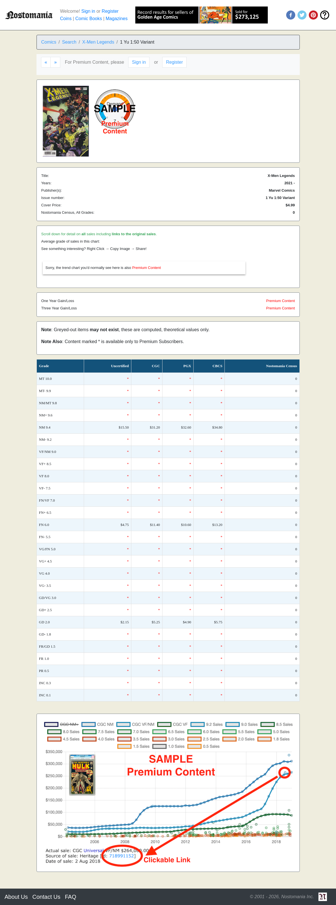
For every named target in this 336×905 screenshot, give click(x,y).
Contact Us (46, 897)
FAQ (70, 897)
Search (69, 42)
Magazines (116, 18)
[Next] (55, 62)
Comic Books (88, 18)
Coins (66, 18)
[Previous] (46, 62)
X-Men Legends (98, 42)
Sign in (88, 11)
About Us (16, 897)
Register (110, 11)
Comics (48, 42)
